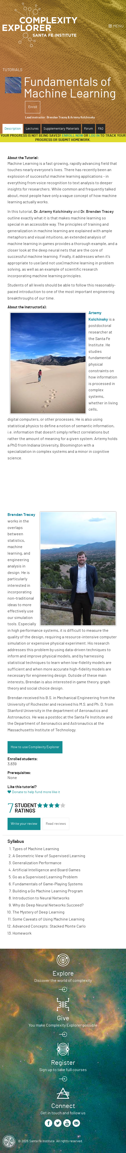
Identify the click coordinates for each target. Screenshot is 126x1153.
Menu (118, 26)
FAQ (100, 128)
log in (94, 135)
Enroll (32, 107)
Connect (63, 1106)
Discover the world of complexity (63, 981)
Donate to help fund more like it (36, 792)
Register (63, 1063)
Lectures (32, 128)
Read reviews (56, 824)
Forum (88, 128)
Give (63, 1018)
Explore (63, 973)
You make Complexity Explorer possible (63, 1025)
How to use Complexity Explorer (35, 747)
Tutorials (12, 70)
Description (12, 128)
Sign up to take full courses (63, 1070)
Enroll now (72, 135)
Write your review (24, 824)
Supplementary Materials (61, 128)
